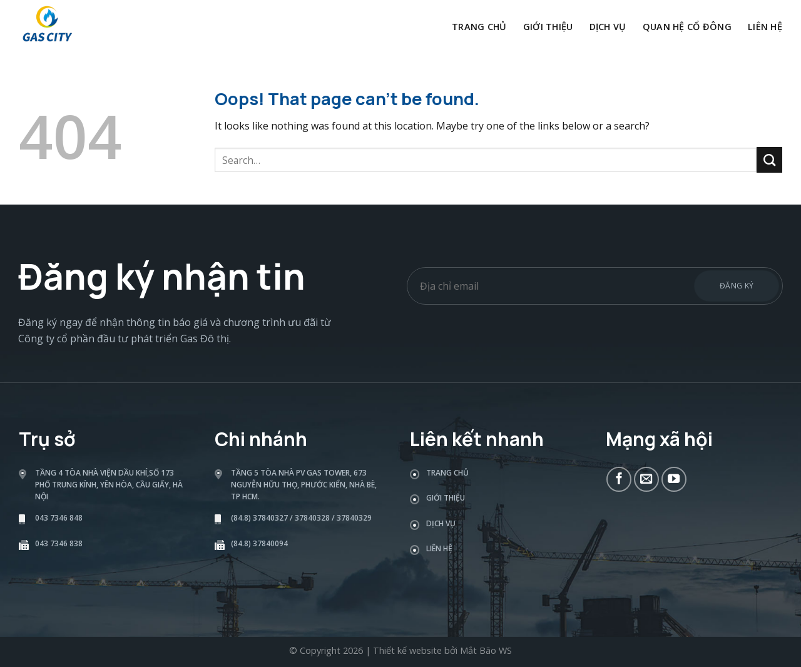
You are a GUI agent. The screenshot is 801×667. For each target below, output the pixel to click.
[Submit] (769, 159)
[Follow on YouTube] (673, 479)
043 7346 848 (59, 517)
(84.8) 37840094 (259, 543)
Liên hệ (765, 27)
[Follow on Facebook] (618, 479)
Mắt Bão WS (486, 650)
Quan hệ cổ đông (687, 27)
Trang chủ (479, 27)
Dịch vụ (607, 27)
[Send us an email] (646, 479)
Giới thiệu (548, 27)
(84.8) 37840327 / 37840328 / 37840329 (301, 517)
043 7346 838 (59, 543)
